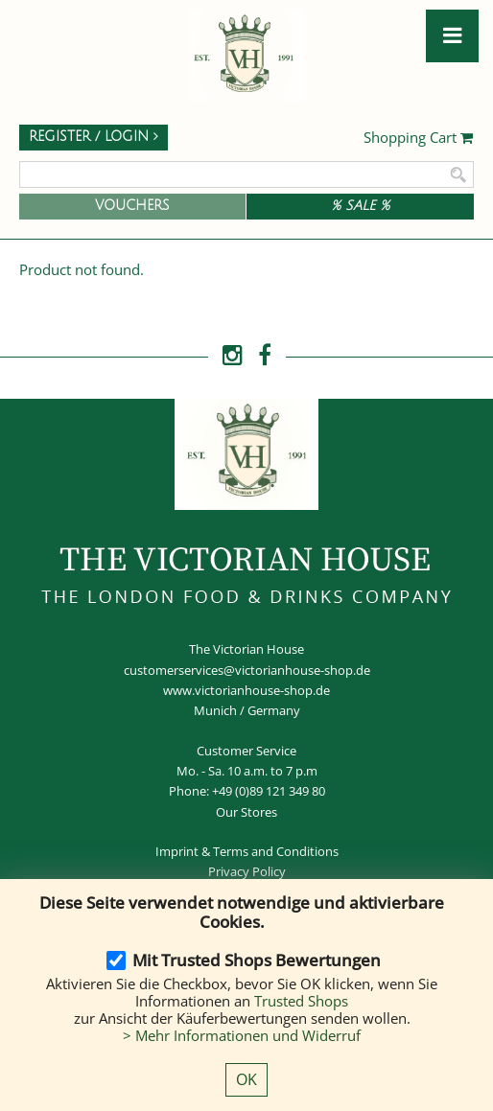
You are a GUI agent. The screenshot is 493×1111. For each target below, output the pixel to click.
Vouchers (132, 205)
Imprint (177, 851)
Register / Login (93, 136)
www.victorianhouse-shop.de (246, 690)
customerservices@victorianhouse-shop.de (247, 670)
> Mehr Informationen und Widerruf (242, 1035)
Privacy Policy (247, 871)
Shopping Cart (419, 138)
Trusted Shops (301, 1000)
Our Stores (246, 812)
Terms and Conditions (276, 851)
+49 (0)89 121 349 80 (268, 790)
